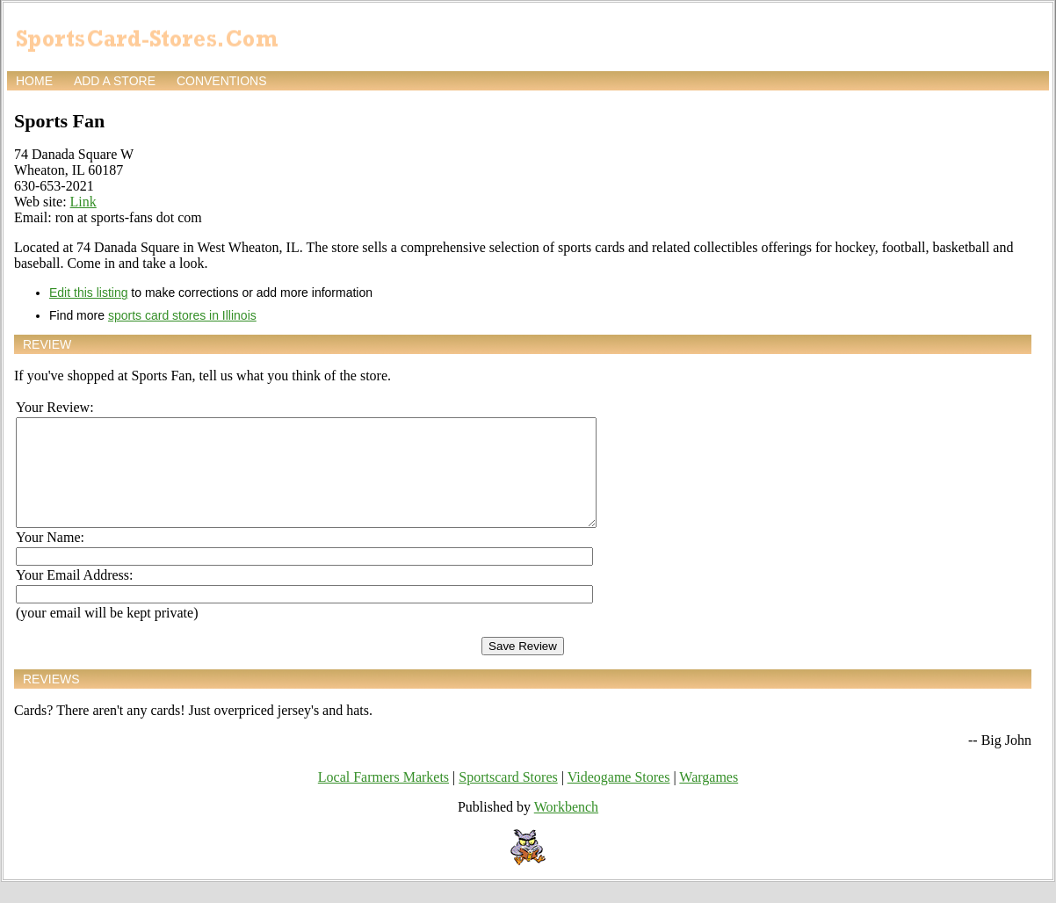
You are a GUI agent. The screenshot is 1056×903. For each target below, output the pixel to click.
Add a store (115, 81)
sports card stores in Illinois (182, 315)
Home (34, 81)
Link (83, 201)
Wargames (708, 798)
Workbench (566, 827)
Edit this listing (88, 292)
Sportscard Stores (508, 798)
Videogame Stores (619, 798)
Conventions (222, 81)
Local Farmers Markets (383, 798)
